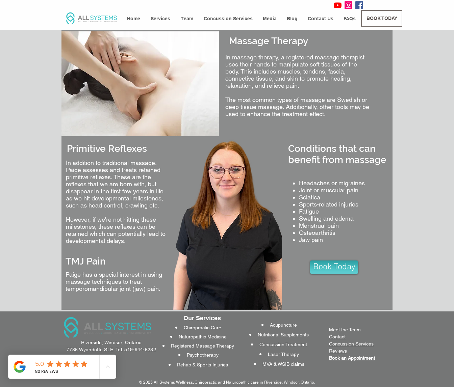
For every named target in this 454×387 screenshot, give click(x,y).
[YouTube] (338, 5)
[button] (160, 18)
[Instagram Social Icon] (348, 5)
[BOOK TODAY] (381, 18)
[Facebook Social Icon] (359, 5)
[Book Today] (334, 267)
